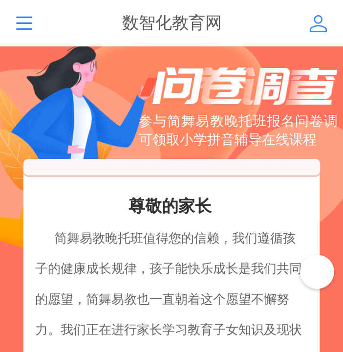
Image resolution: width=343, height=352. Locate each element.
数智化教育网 (172, 23)
